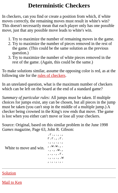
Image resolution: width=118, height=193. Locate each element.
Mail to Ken (12, 188)
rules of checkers (51, 75)
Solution (9, 179)
